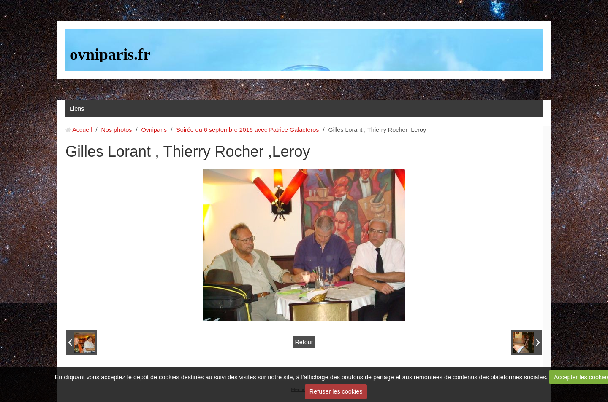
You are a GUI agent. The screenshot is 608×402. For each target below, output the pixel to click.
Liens (77, 108)
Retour (304, 342)
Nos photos (116, 129)
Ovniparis (154, 129)
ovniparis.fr (110, 54)
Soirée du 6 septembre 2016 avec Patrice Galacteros (247, 129)
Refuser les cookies (336, 391)
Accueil (82, 129)
